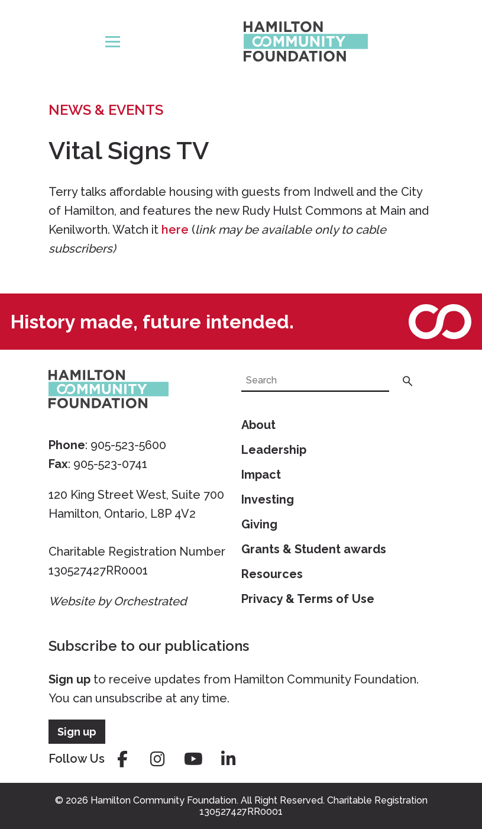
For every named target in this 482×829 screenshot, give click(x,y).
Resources (272, 574)
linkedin (229, 759)
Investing (267, 499)
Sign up (69, 679)
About (258, 425)
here (175, 229)
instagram (158, 759)
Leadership (273, 450)
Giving (259, 524)
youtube (193, 759)
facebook (122, 759)
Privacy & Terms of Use (307, 599)
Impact (261, 474)
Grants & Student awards (313, 549)
